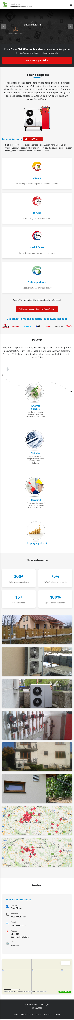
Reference (48, 1015)
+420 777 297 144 (18, 917)
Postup (38, 1015)
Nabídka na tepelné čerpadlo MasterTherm (37, 309)
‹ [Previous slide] (3, 26)
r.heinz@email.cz (18, 926)
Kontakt (57, 1015)
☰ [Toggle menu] (71, 4)
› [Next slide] (70, 26)
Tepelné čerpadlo (26, 1015)
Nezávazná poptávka (37, 60)
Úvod (16, 1015)
